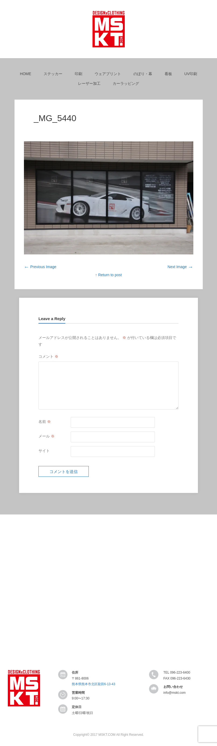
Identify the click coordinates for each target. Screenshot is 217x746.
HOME (25, 74)
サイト (44, 451)
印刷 (78, 74)
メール (46, 436)
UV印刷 (190, 74)
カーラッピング (126, 83)
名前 (44, 421)
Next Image (180, 267)
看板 (168, 74)
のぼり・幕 (142, 74)
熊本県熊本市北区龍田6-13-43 (93, 684)
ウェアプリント (108, 74)
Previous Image (40, 267)
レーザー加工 (89, 83)
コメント (48, 356)
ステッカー (53, 74)
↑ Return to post (108, 275)
